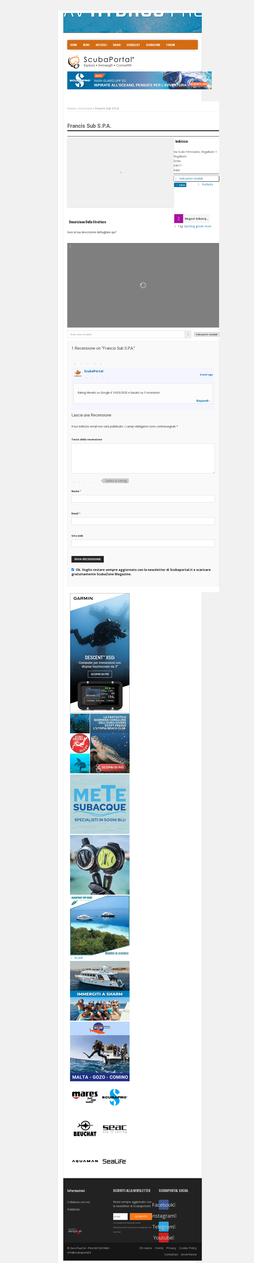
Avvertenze (189, 1254)
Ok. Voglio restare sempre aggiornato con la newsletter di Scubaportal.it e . (141, 572)
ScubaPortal (93, 371)
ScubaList (133, 45)
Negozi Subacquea (197, 218)
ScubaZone (153, 45)
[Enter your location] (126, 334)
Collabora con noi (78, 1202)
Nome (76, 491)
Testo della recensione (86, 439)
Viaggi (117, 45)
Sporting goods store (197, 226)
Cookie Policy (188, 1248)
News (86, 45)
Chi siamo (145, 1248)
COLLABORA (77, 54)
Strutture (85, 108)
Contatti (97, 54)
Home (73, 45)
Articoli (101, 45)
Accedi (76, 958)
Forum (170, 45)
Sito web (77, 535)
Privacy (171, 1248)
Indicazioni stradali (191, 178)
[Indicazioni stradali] (206, 334)
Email (75, 513)
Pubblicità (73, 1209)
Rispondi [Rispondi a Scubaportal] (202, 401)
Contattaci (171, 1254)
